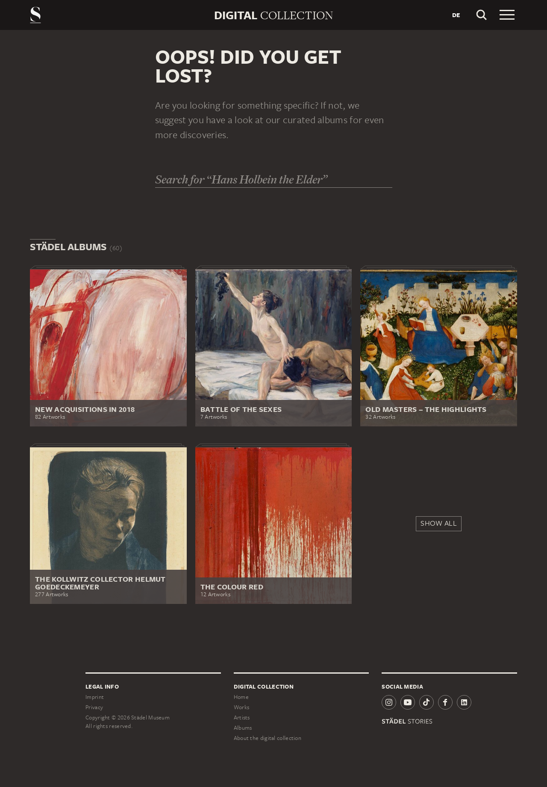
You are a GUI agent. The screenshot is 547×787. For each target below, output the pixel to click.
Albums (243, 727)
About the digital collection (267, 738)
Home (241, 697)
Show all (438, 523)
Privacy (94, 707)
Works (242, 707)
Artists (242, 717)
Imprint (94, 697)
